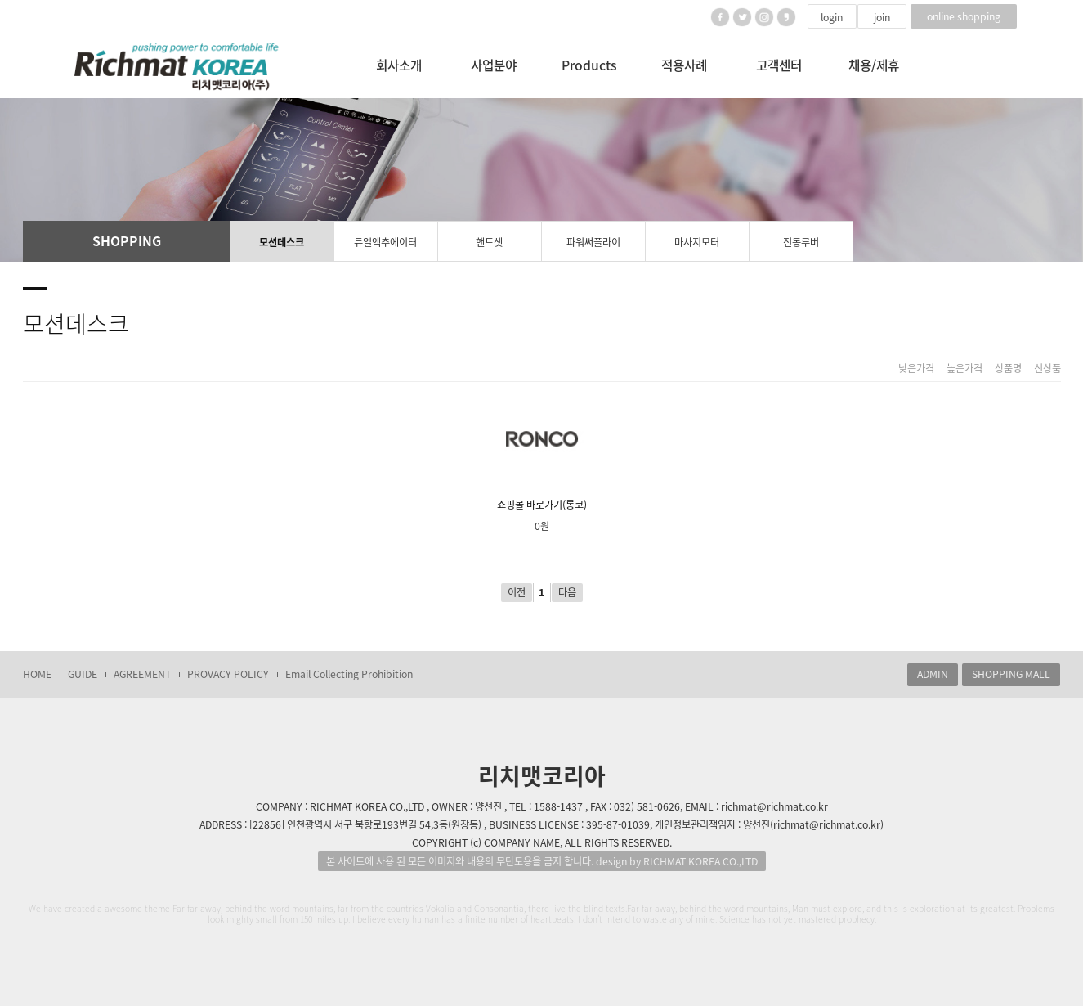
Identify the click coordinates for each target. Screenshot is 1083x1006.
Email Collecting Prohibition (349, 674)
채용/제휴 (873, 65)
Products (589, 65)
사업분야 (494, 65)
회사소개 (399, 65)
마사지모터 (696, 242)
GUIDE (82, 674)
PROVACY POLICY (228, 674)
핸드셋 (489, 242)
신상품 (1047, 368)
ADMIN (932, 674)
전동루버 (801, 242)
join (882, 17)
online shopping (963, 16)
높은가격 (964, 368)
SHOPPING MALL (1011, 674)
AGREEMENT (142, 674)
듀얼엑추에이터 (385, 242)
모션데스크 (281, 242)
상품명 (1008, 368)
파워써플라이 (593, 242)
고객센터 (779, 65)
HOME (37, 674)
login (832, 17)
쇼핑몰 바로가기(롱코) (542, 453)
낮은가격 (916, 368)
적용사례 (684, 65)
